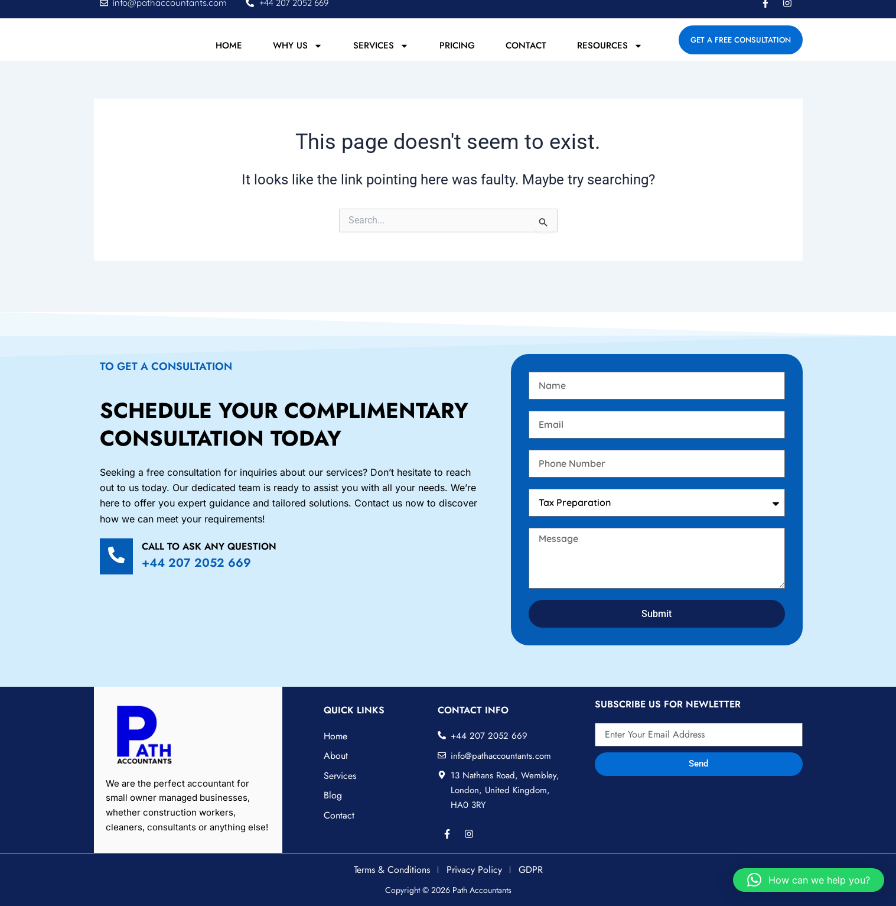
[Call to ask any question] (116, 556)
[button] (808, 880)
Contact (526, 58)
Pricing (457, 58)
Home (229, 58)
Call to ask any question (209, 546)
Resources (610, 58)
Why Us (297, 58)
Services (381, 58)
